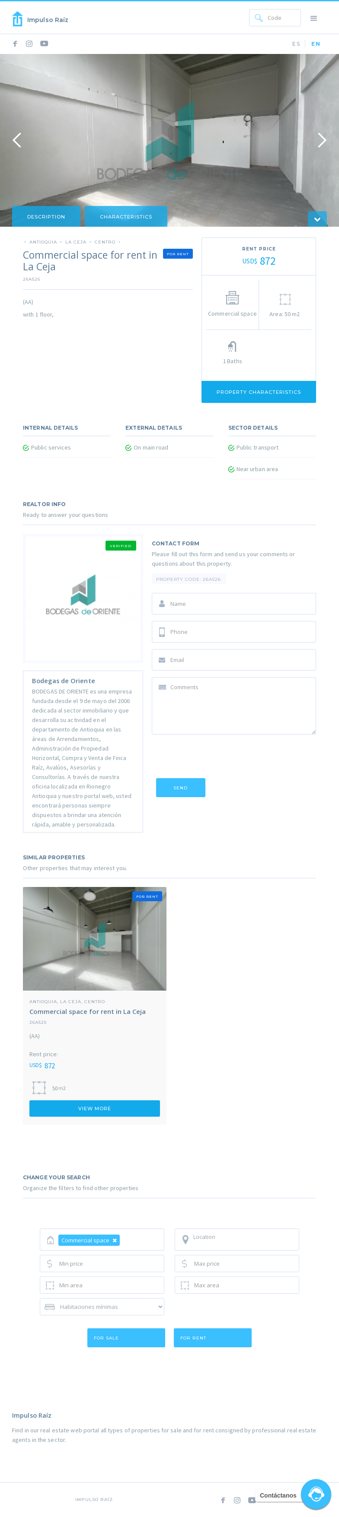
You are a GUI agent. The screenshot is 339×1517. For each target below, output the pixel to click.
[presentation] (217, 758)
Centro (105, 242)
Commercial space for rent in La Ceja (87, 1011)
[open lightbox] (169, 140)
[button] (314, 17)
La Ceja (75, 242)
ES (296, 44)
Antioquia (43, 242)
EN (316, 44)
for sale (106, 1338)
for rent (193, 1338)
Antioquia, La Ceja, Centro (67, 1001)
